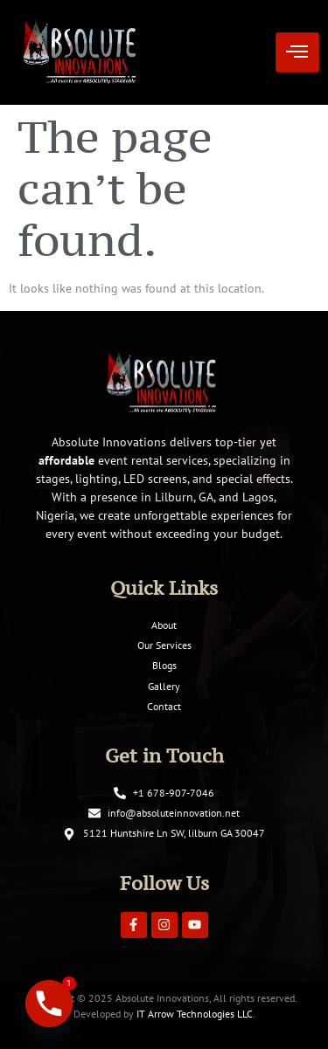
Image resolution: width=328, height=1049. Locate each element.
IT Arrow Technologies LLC (194, 1013)
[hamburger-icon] (297, 52)
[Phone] (49, 1003)
